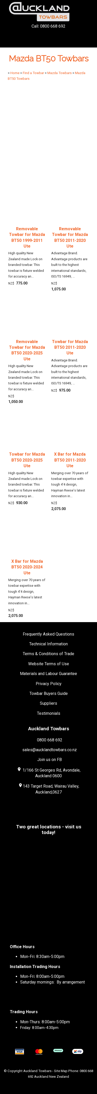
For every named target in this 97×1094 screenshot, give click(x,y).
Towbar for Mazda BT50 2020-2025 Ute (27, 460)
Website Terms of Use (48, 663)
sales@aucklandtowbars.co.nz (49, 749)
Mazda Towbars (59, 73)
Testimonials (48, 713)
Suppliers (48, 703)
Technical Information (48, 643)
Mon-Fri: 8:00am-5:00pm (42, 976)
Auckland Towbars (37, 1071)
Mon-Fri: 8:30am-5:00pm (42, 956)
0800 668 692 (49, 739)
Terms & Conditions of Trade (48, 653)
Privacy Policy (49, 683)
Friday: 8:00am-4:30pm (39, 1027)
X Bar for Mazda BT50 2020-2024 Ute (27, 567)
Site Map (61, 1071)
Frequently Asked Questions (48, 634)
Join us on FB (49, 759)
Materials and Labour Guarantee (48, 673)
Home (14, 73)
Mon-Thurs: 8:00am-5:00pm (45, 1021)
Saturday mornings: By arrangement (52, 982)
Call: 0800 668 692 (48, 35)
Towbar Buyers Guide (48, 693)
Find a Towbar (33, 73)
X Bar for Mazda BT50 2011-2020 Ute (70, 460)
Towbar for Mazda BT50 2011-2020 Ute (70, 347)
